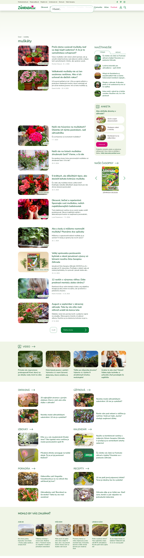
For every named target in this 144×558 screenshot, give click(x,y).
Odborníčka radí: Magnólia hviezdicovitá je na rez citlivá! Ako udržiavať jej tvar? (54, 478)
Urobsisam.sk (53, 2)
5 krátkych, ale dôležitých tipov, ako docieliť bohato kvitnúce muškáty (69, 177)
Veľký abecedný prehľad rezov (110, 153)
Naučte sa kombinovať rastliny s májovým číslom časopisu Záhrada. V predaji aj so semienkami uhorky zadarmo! (110, 439)
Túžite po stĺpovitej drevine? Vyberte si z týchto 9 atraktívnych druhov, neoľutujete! (85, 374)
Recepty (89, 7)
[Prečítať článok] (33, 56)
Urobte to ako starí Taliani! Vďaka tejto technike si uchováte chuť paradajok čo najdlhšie (112, 374)
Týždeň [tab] (102, 52)
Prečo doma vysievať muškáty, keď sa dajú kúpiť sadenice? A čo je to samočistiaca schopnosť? (69, 49)
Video (26, 346)
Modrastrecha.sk (23, 2)
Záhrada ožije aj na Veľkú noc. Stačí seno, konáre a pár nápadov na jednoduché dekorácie (110, 494)
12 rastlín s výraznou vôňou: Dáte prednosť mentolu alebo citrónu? (69, 281)
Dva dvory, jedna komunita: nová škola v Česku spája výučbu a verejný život (25, 542)
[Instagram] (124, 2)
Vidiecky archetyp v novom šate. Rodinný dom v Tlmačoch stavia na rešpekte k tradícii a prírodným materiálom (43, 542)
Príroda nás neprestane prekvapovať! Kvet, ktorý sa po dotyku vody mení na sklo (30, 372)
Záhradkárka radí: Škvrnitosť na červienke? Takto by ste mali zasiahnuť (53, 494)
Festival (114, 7)
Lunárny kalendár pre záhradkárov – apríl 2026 (111, 67)
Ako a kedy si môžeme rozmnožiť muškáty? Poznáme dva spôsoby (68, 230)
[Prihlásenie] (121, 7)
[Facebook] (117, 2)
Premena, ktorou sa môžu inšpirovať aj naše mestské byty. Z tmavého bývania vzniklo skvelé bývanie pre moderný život (81, 543)
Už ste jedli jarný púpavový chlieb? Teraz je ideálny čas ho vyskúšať (110, 478)
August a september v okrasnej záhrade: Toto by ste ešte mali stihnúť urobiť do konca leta (67, 307)
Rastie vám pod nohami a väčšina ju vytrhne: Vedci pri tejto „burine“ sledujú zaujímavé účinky (111, 416)
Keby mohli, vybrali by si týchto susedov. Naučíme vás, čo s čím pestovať (113, 93)
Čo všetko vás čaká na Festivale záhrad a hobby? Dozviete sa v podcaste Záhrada (114, 58)
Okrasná (44, 7)
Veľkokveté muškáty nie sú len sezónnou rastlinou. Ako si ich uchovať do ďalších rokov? (67, 74)
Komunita (98, 7)
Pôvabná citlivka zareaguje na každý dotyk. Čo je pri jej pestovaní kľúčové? (55, 455)
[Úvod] (27, 7)
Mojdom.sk (43, 2)
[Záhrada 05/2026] (110, 180)
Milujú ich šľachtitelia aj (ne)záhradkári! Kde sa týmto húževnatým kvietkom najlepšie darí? (113, 76)
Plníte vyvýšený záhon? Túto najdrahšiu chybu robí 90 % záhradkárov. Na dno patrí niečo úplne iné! (100, 542)
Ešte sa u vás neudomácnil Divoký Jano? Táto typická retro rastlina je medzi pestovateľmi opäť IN (55, 439)
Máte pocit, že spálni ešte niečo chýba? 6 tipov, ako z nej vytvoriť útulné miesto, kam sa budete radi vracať (62, 542)
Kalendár (71, 7)
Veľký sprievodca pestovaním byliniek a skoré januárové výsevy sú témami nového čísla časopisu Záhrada (70, 258)
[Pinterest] (120, 2)
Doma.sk (61, 2)
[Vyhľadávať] (125, 7)
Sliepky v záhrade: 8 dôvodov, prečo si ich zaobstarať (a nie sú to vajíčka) (113, 84)
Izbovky (62, 7)
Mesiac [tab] (118, 52)
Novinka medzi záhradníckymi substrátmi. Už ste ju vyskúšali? (53, 415)
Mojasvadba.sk (34, 2)
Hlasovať (102, 144)
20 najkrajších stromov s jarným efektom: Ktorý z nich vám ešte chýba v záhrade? (54, 400)
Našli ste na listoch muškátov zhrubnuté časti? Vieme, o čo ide (68, 153)
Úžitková (53, 7)
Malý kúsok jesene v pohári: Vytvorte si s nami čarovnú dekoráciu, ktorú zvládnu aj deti (57, 374)
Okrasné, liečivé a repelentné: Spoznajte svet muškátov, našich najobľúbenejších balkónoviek (68, 203)
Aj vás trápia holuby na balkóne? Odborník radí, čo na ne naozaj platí (117, 541)
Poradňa (80, 7)
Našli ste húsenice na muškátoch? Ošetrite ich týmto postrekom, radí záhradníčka (69, 129)
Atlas (106, 7)
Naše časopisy (70, 2)
